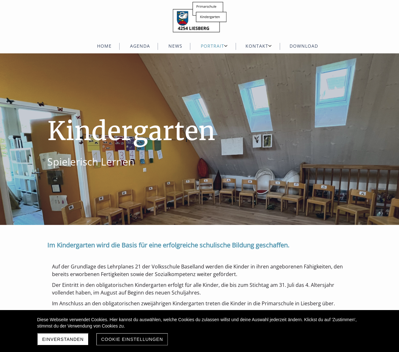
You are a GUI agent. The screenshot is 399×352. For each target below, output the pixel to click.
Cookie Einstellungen (132, 339)
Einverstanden (63, 339)
